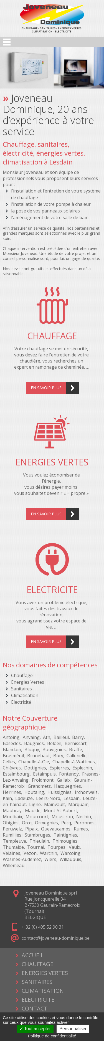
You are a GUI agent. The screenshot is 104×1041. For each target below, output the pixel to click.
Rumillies (12, 835)
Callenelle (77, 756)
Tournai (35, 847)
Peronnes (84, 823)
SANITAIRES (37, 982)
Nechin (83, 817)
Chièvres (12, 768)
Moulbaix (12, 817)
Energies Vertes (27, 682)
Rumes (81, 829)
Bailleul (61, 737)
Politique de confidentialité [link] (52, 1036)
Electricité (21, 702)
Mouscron (62, 817)
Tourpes (56, 847)
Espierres (59, 768)
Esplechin (82, 768)
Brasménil (13, 756)
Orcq (27, 823)
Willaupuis (70, 859)
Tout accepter (35, 1028)
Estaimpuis (44, 774)
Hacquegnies (67, 786)
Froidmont (43, 780)
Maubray (12, 810)
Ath (46, 737)
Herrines (12, 792)
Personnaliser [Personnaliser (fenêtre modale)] (73, 1028)
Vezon (30, 853)
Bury (58, 756)
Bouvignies (54, 749)
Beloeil (54, 743)
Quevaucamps (55, 829)
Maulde (32, 810)
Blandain (12, 749)
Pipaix (31, 829)
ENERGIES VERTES (45, 973)
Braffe (75, 749)
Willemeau (13, 865)
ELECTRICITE (38, 999)
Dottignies (35, 768)
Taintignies (65, 835)
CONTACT (34, 1008)
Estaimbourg (16, 774)
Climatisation (24, 695)
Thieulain (39, 841)
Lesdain (72, 798)
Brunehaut (38, 756)
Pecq (66, 823)
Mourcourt (37, 817)
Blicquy (31, 749)
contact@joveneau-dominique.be (56, 938)
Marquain (78, 804)
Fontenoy (69, 774)
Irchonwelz (86, 792)
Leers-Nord (48, 798)
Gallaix (63, 780)
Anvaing (31, 737)
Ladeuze (24, 798)
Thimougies (64, 841)
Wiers (50, 859)
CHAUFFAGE (37, 964)
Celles (9, 762)
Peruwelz (12, 829)
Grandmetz (39, 786)
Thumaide (13, 847)
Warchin (48, 853)
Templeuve (14, 841)
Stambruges (37, 835)
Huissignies (59, 792)
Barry (78, 737)
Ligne (35, 804)
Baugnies (34, 743)
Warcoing (70, 853)
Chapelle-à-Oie (33, 762)
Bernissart (76, 743)
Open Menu (6, 42)
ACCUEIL (33, 955)
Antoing (11, 737)
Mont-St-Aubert (60, 810)
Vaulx (74, 847)
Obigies (11, 823)
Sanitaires (21, 689)
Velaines (11, 853)
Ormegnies (46, 823)
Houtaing (34, 792)
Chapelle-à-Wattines (73, 762)
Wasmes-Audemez (22, 859)
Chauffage (22, 675)
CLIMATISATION (43, 990)
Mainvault (54, 804)
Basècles (12, 743)
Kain (7, 798)
